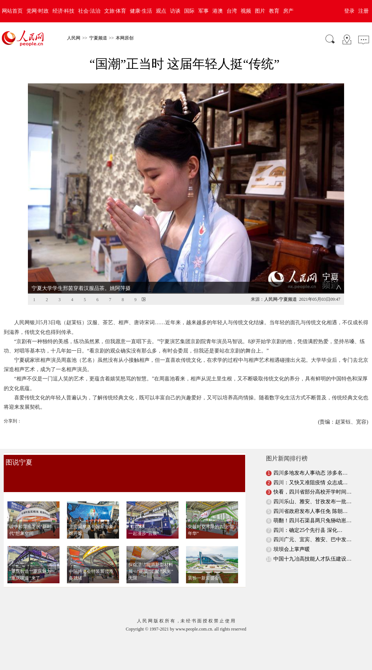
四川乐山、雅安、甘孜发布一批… (312, 489)
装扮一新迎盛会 (203, 565)
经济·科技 (63, 11)
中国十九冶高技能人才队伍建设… (312, 546)
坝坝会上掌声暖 (291, 537)
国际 (189, 11)
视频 (246, 11)
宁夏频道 (98, 38)
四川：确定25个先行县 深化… (308, 518)
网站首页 (12, 11)
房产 (288, 11)
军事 (203, 11)
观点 (161, 11)
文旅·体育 (115, 11)
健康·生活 (141, 11)
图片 (260, 11)
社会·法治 (89, 11)
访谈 (175, 11)
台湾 (232, 11)
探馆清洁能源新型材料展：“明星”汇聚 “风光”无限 (150, 559)
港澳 (217, 11)
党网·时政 (37, 11)
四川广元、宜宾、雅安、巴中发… (312, 527)
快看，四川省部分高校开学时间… (312, 479)
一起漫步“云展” (143, 521)
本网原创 (125, 38)
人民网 (73, 38)
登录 (349, 11)
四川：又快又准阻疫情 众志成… (310, 470)
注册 (363, 11)
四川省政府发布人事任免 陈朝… (310, 498)
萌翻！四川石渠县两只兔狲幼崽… (312, 508)
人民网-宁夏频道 (280, 287)
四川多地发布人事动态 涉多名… (310, 460)
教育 (274, 11)
